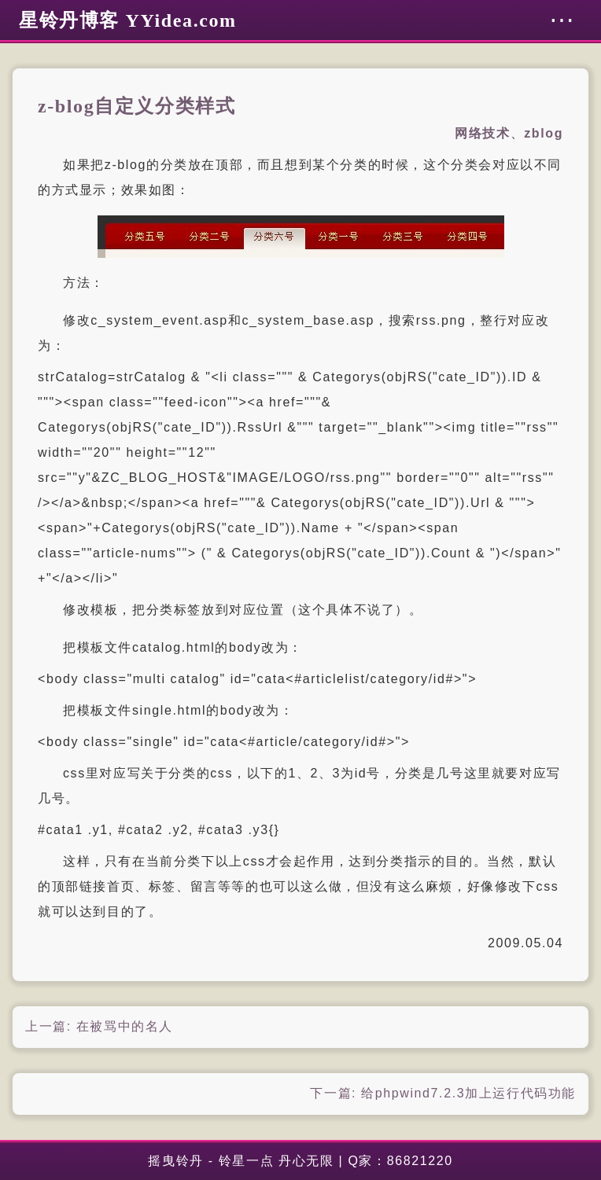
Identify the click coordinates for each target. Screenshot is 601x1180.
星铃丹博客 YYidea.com (128, 20)
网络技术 (482, 133)
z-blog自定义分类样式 (136, 106)
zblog (543, 133)
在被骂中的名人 (124, 1026)
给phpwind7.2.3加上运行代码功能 (468, 1093)
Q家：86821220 (400, 1160)
